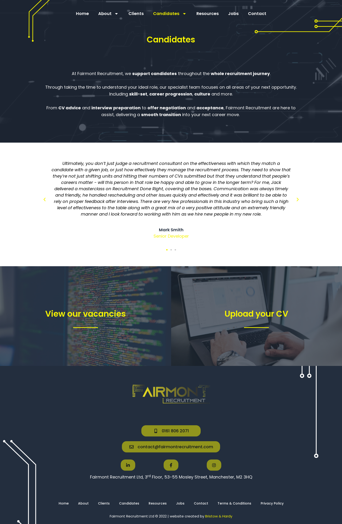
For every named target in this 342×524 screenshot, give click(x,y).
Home (82, 13)
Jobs (233, 13)
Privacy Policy (272, 503)
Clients (136, 13)
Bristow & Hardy (218, 516)
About (108, 13)
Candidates (170, 13)
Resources (207, 13)
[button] (44, 199)
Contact (257, 13)
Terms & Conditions (234, 503)
